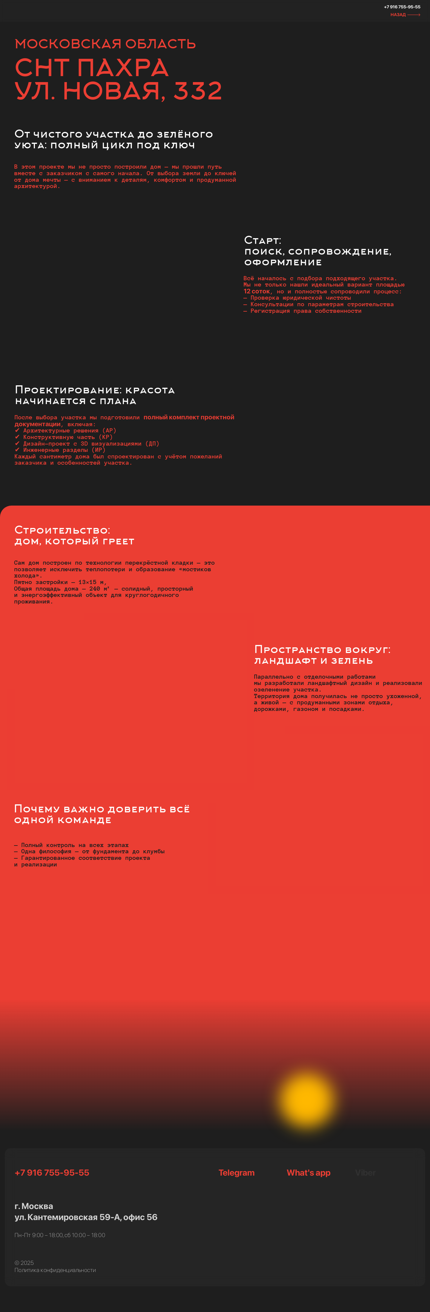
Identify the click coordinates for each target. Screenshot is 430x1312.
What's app (308, 1173)
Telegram (237, 1173)
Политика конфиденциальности (55, 1270)
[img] (34, 11)
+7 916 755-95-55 (402, 6)
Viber (365, 1173)
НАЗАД (398, 14)
